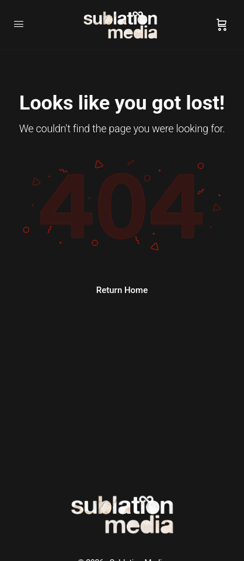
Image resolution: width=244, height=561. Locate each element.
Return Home (122, 290)
